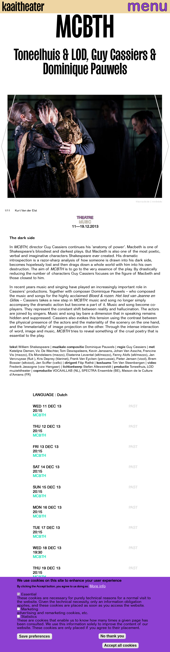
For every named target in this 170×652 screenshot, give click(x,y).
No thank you (112, 636)
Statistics (29, 616)
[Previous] (7, 146)
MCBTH (39, 415)
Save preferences (34, 636)
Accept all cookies (120, 645)
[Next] (163, 146)
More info (98, 586)
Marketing (29, 609)
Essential (29, 594)
